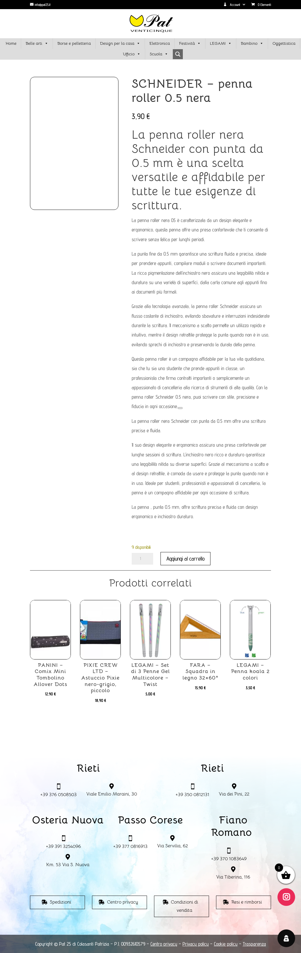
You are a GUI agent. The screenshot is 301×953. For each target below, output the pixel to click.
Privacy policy (196, 944)
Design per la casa (120, 43)
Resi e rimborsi (246, 902)
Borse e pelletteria (74, 43)
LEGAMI (221, 43)
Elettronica (159, 43)
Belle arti (37, 43)
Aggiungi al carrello (185, 558)
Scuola (159, 54)
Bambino (252, 43)
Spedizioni (60, 902)
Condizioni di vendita (184, 906)
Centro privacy (122, 902)
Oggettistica (283, 43)
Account (231, 5)
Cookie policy (226, 944)
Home (11, 43)
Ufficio (132, 54)
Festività (190, 43)
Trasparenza (254, 944)
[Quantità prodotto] (142, 559)
